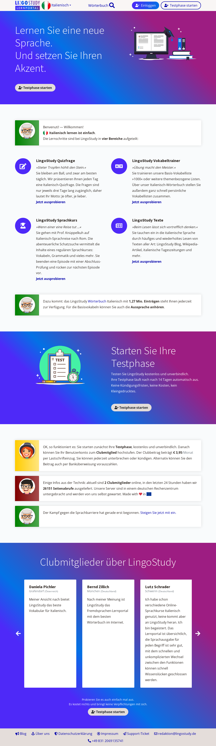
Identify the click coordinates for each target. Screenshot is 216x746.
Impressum (107, 733)
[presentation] (18, 634)
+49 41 (106, 741)
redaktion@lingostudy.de (175, 733)
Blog (20, 733)
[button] (56, 5)
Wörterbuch (98, 5)
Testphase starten (35, 88)
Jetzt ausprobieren (50, 202)
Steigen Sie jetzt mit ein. (158, 512)
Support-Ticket (136, 733)
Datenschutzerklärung (73, 733)
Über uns (40, 733)
